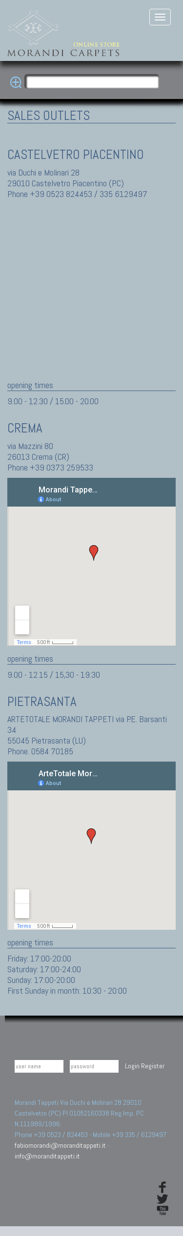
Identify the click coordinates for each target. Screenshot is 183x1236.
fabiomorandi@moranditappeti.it (60, 1145)
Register (152, 1065)
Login (132, 1065)
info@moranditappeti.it (47, 1156)
